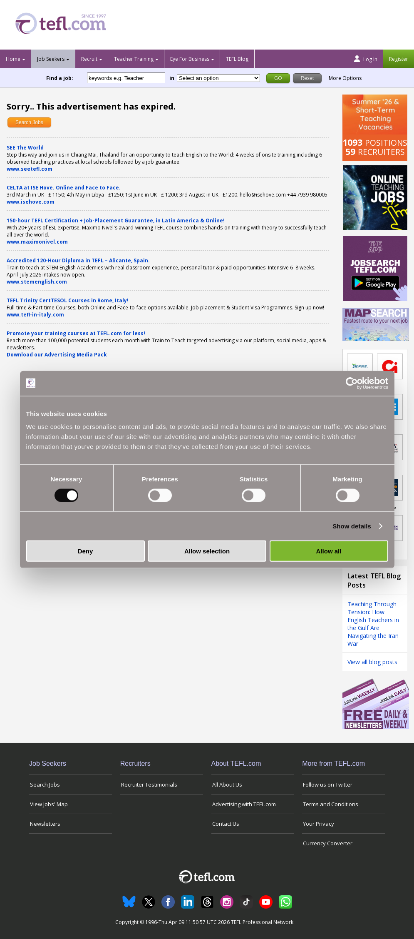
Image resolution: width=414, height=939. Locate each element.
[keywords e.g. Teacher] (126, 77)
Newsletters (45, 823)
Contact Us (225, 823)
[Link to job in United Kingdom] (390, 366)
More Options (345, 78)
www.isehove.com (31, 201)
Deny (85, 551)
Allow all (329, 551)
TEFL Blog (237, 58)
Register (398, 58)
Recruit (89, 58)
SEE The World (25, 147)
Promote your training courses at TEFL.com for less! (76, 333)
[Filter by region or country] (218, 78)
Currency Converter (327, 843)
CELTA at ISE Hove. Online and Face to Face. (64, 187)
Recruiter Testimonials (149, 784)
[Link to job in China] (360, 366)
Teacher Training (134, 58)
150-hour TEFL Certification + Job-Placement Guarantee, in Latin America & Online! (116, 220)
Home (13, 58)
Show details (351, 525)
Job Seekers (50, 58)
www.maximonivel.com (37, 241)
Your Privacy (318, 823)
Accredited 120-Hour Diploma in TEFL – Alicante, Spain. (78, 260)
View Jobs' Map (49, 804)
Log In (365, 59)
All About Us (227, 784)
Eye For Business (189, 58)
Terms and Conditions (330, 804)
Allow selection (207, 551)
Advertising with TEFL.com (244, 804)
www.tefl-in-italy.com (35, 314)
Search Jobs (29, 122)
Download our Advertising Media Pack (57, 354)
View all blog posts (372, 662)
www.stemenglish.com (37, 281)
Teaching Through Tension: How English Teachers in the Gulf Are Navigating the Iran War (373, 624)
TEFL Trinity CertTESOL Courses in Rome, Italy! (68, 300)
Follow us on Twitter (327, 784)
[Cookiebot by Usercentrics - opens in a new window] (351, 383)
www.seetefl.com (29, 168)
